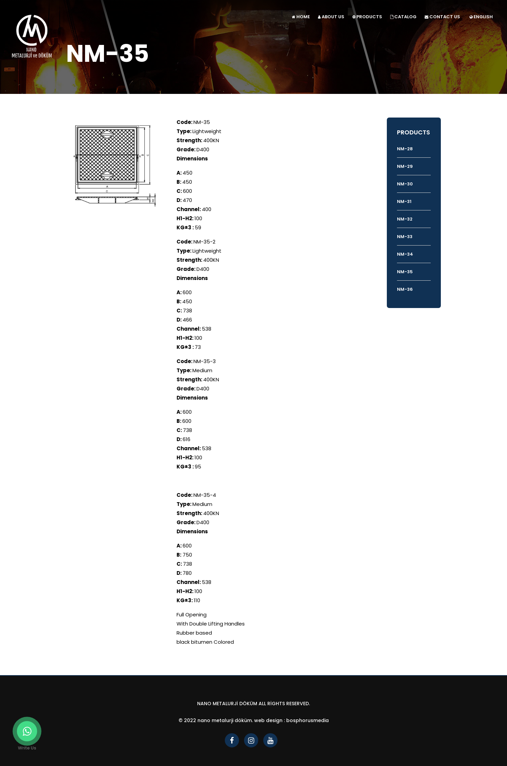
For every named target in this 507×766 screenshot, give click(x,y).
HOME (301, 17)
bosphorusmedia (307, 720)
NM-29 (405, 166)
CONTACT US (442, 17)
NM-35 (405, 272)
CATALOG (403, 17)
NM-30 (405, 184)
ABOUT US (331, 17)
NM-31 (404, 201)
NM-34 (405, 254)
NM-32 (404, 219)
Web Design (268, 720)
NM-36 (405, 289)
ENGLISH (481, 17)
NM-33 (404, 236)
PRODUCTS (367, 17)
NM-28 (405, 149)
